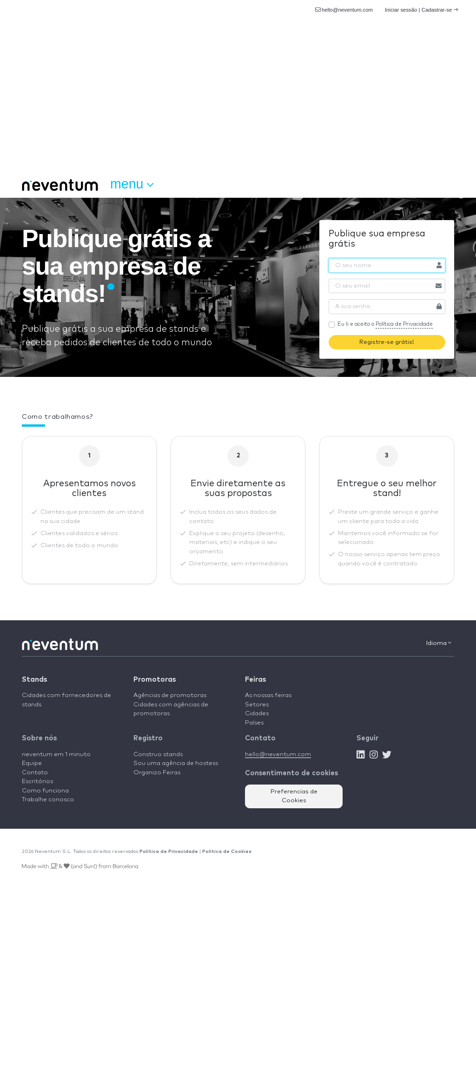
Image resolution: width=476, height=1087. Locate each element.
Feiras (255, 679)
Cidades (257, 714)
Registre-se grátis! (386, 342)
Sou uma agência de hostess (175, 763)
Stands (34, 679)
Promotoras (154, 679)
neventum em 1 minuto (56, 755)
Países (254, 723)
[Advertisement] (238, 102)
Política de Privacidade (404, 324)
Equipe (32, 763)
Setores (257, 705)
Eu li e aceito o (385, 325)
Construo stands (158, 755)
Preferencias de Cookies (294, 796)
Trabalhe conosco (48, 800)
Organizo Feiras (156, 773)
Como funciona (45, 791)
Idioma (438, 643)
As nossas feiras (268, 695)
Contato (35, 773)
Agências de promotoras (169, 695)
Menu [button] (131, 184)
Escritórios (37, 781)
